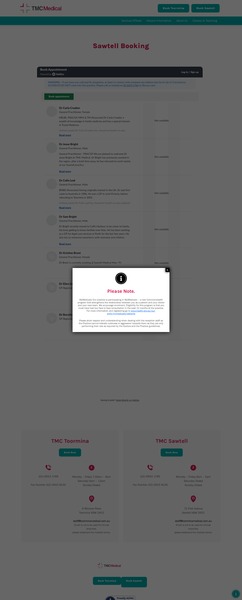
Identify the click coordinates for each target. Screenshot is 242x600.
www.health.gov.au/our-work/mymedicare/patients (131, 312)
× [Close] (167, 270)
